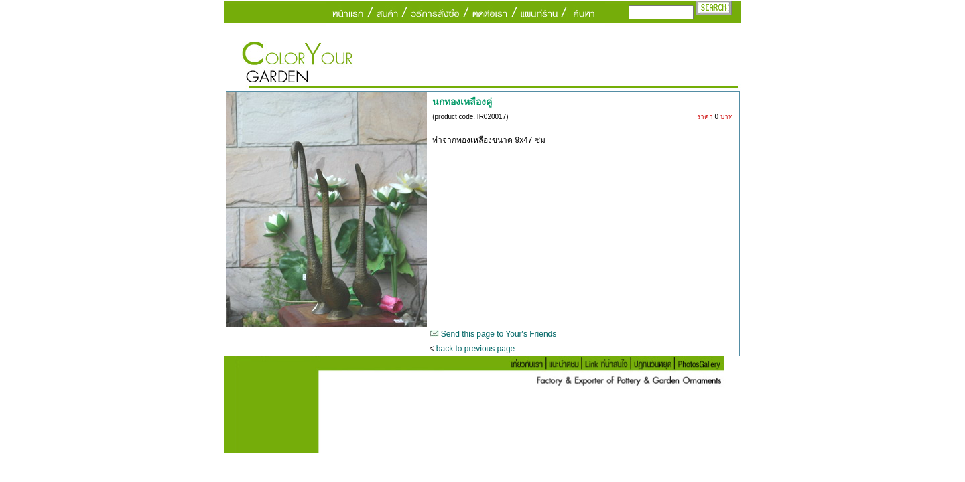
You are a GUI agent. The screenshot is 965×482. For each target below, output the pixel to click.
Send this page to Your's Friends (498, 334)
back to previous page (475, 348)
